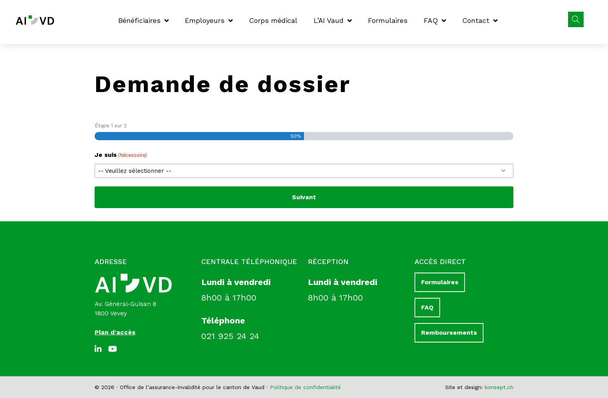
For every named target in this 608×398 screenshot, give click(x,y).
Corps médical (273, 20)
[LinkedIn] (100, 349)
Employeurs (209, 20)
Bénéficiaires (143, 20)
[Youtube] (114, 349)
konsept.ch (499, 387)
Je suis (121, 155)
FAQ (435, 20)
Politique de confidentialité (305, 387)
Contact (479, 20)
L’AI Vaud (333, 20)
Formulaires (388, 20)
